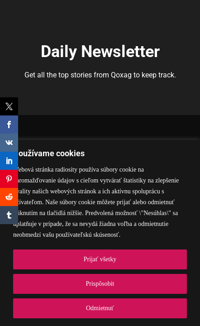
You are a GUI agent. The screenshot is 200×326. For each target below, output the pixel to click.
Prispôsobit (100, 283)
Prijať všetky (100, 259)
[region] (100, 233)
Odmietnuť (100, 308)
